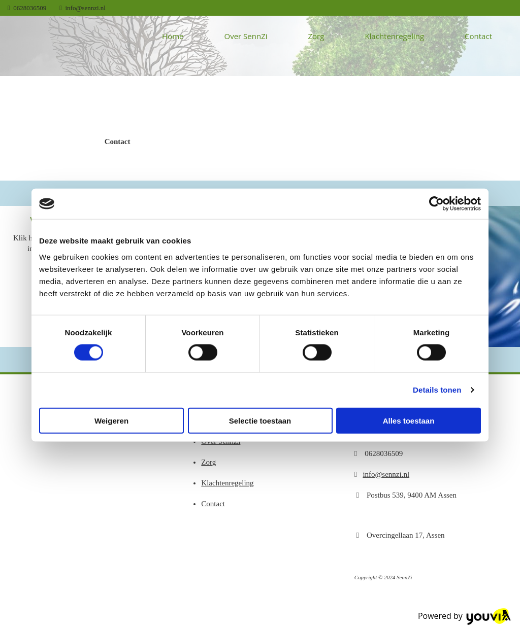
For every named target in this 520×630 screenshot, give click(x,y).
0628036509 (29, 8)
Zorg (316, 36)
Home (172, 36)
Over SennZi (245, 36)
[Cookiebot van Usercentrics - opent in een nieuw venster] (436, 204)
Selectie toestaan (260, 420)
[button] (117, 141)
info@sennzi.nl (86, 8)
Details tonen (437, 390)
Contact (478, 36)
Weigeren (111, 420)
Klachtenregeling (394, 36)
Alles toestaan (409, 420)
